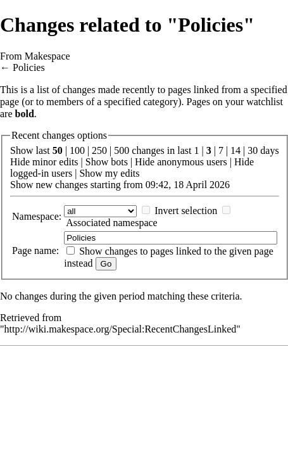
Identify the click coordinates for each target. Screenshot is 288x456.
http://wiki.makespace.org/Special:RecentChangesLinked (120, 329)
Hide (20, 161)
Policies (29, 67)
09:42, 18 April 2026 (188, 184)
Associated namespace (111, 222)
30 (252, 150)
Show (96, 161)
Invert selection (185, 210)
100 (77, 150)
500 (121, 150)
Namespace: (36, 216)
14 (235, 150)
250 (99, 150)
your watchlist (254, 101)
